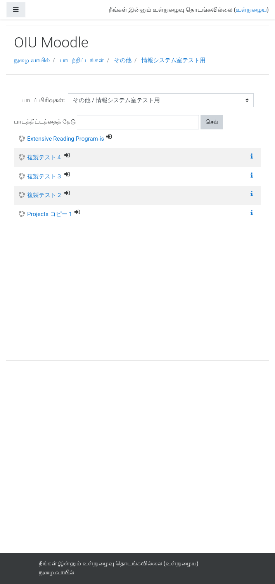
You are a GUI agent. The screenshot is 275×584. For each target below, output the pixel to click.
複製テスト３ (44, 176)
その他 (122, 60)
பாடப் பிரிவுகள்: (43, 100)
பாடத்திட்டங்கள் (82, 60)
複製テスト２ (44, 195)
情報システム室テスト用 (174, 60)
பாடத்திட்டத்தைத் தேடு (45, 121)
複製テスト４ (44, 157)
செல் (212, 122)
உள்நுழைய (251, 9)
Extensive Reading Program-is (65, 138)
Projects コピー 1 (49, 214)
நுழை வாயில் (32, 60)
